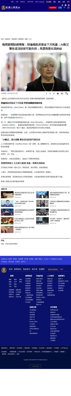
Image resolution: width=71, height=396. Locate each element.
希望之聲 (37, 351)
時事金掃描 (39, 283)
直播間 (41, 269)
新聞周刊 (28, 290)
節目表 (34, 269)
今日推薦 (18, 292)
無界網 (4, 354)
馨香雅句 (49, 285)
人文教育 (50, 276)
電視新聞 (14, 39)
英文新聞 (48, 1)
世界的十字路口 (40, 297)
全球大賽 (18, 296)
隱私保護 (27, 348)
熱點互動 (38, 281)
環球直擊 (28, 281)
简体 (32, 1)
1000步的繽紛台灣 (34, 330)
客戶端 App (64, 348)
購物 (68, 1)
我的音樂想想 (33, 333)
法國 (35, 259)
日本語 (17, 261)
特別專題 (53, 307)
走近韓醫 (60, 290)
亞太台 (46, 259)
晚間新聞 (20, 39)
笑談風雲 (49, 281)
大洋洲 (26, 259)
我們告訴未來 (54, 310)
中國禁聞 (28, 283)
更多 (18, 354)
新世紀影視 (11, 354)
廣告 (54, 1)
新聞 (26, 39)
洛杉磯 (20, 259)
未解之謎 (49, 278)
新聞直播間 (53, 7)
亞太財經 (28, 302)
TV (60, 7)
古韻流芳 (49, 283)
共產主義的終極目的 (56, 317)
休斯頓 (31, 259)
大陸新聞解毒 (40, 302)
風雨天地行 (53, 328)
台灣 (15, 282)
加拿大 (15, 259)
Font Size (62, 93)
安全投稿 (41, 348)
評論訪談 (39, 276)
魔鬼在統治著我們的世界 (57, 319)
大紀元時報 (21, 351)
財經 (15, 284)
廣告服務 (49, 348)
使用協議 (34, 348)
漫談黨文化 (53, 335)
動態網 (62, 351)
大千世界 (32, 324)
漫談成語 (49, 288)
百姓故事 (52, 333)
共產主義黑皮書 (54, 331)
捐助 (59, 1)
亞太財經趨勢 (29, 299)
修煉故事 (52, 338)
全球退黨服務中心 (47, 351)
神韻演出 (11, 296)
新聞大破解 (39, 290)
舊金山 (40, 259)
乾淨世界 (29, 351)
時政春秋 (38, 285)
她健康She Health (63, 281)
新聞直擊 (28, 288)
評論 (10, 284)
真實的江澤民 (54, 324)
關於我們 (12, 348)
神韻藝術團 (13, 351)
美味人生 (32, 319)
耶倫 (3, 103)
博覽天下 (11, 294)
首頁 (2, 39)
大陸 (10, 286)
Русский (11, 261)
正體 (28, 1)
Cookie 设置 (35, 366)
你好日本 (32, 312)
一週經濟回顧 (29, 295)
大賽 (17, 1)
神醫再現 (60, 288)
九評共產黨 (53, 321)
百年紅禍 (52, 326)
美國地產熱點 (51, 295)
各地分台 (22, 1)
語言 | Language (39, 1)
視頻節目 (7, 39)
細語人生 (38, 304)
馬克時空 (38, 299)
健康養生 (61, 276)
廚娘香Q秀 (33, 326)
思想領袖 (38, 288)
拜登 (26, 103)
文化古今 (49, 292)
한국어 (23, 261)
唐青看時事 (39, 295)
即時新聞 (11, 292)
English (59, 259)
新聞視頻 (28, 276)
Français (4, 261)
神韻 (12, 1)
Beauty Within (34, 321)
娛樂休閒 (33, 307)
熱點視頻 (18, 290)
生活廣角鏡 (33, 310)
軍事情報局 (39, 292)
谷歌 (17, 139)
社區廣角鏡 (28, 297)
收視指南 (19, 348)
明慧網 (56, 351)
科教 (15, 286)
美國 (10, 282)
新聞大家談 (39, 278)
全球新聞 (28, 278)
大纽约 (10, 259)
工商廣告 (52, 340)
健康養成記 (61, 285)
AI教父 (6, 139)
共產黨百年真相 (54, 314)
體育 (20, 282)
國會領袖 (34, 103)
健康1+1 (60, 278)
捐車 (64, 1)
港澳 (15, 279)
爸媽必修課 (50, 290)
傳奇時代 (52, 312)
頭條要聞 (11, 290)
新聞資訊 (17, 269)
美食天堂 (32, 317)
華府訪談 (28, 292)
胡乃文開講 (61, 283)
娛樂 (20, 279)
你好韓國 (32, 314)
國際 (10, 279)
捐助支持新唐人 (53, 269)
